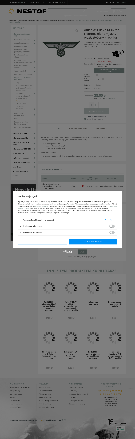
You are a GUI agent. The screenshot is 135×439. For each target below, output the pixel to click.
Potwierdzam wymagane (42, 241)
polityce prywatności (41, 206)
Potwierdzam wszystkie (93, 241)
